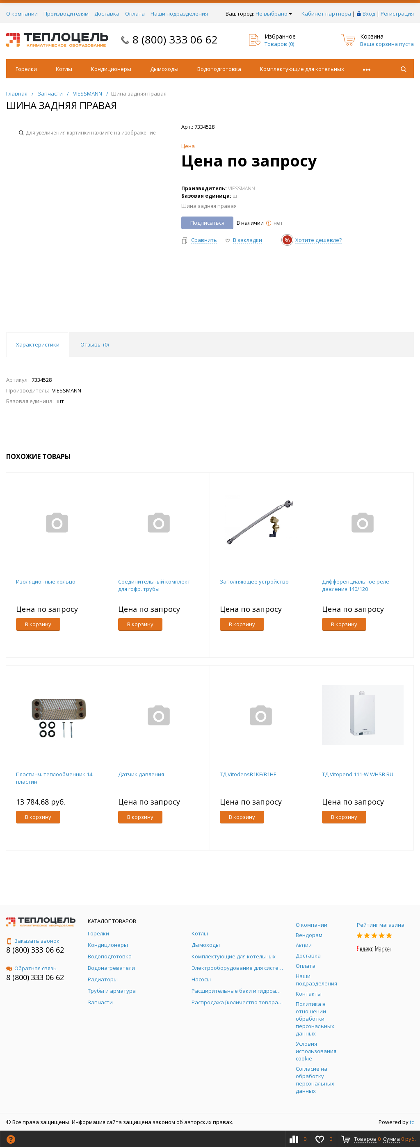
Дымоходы (164, 69)
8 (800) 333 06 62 (175, 39)
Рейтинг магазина (380, 924)
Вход (369, 13)
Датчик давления (141, 774)
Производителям (66, 13)
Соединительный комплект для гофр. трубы (154, 585)
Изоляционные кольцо (45, 581)
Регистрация (397, 13)
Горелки (26, 69)
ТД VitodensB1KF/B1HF (248, 774)
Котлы (64, 69)
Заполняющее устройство (254, 581)
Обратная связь (31, 968)
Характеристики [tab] (37, 344)
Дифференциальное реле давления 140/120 (355, 585)
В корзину (38, 624)
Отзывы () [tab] (94, 344)
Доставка (106, 13)
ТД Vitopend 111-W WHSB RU (357, 774)
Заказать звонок (32, 940)
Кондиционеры (111, 69)
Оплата (135, 13)
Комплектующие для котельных (302, 69)
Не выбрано (274, 13)
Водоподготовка (219, 69)
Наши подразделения (179, 13)
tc (412, 1122)
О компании (22, 13)
